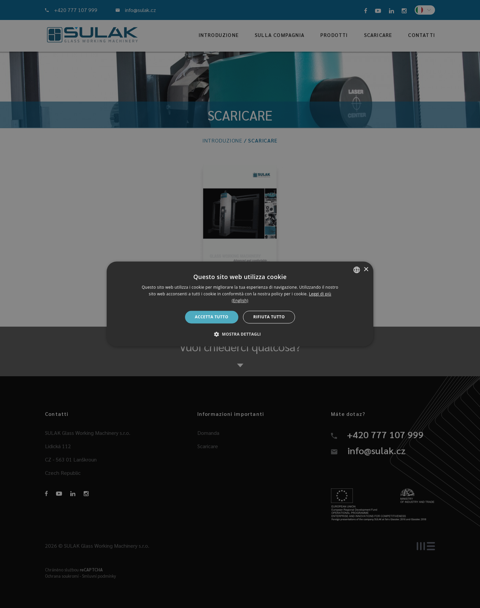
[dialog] (240, 303)
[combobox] (356, 269)
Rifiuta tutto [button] (269, 317)
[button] (240, 334)
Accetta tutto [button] (211, 317)
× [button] (365, 269)
